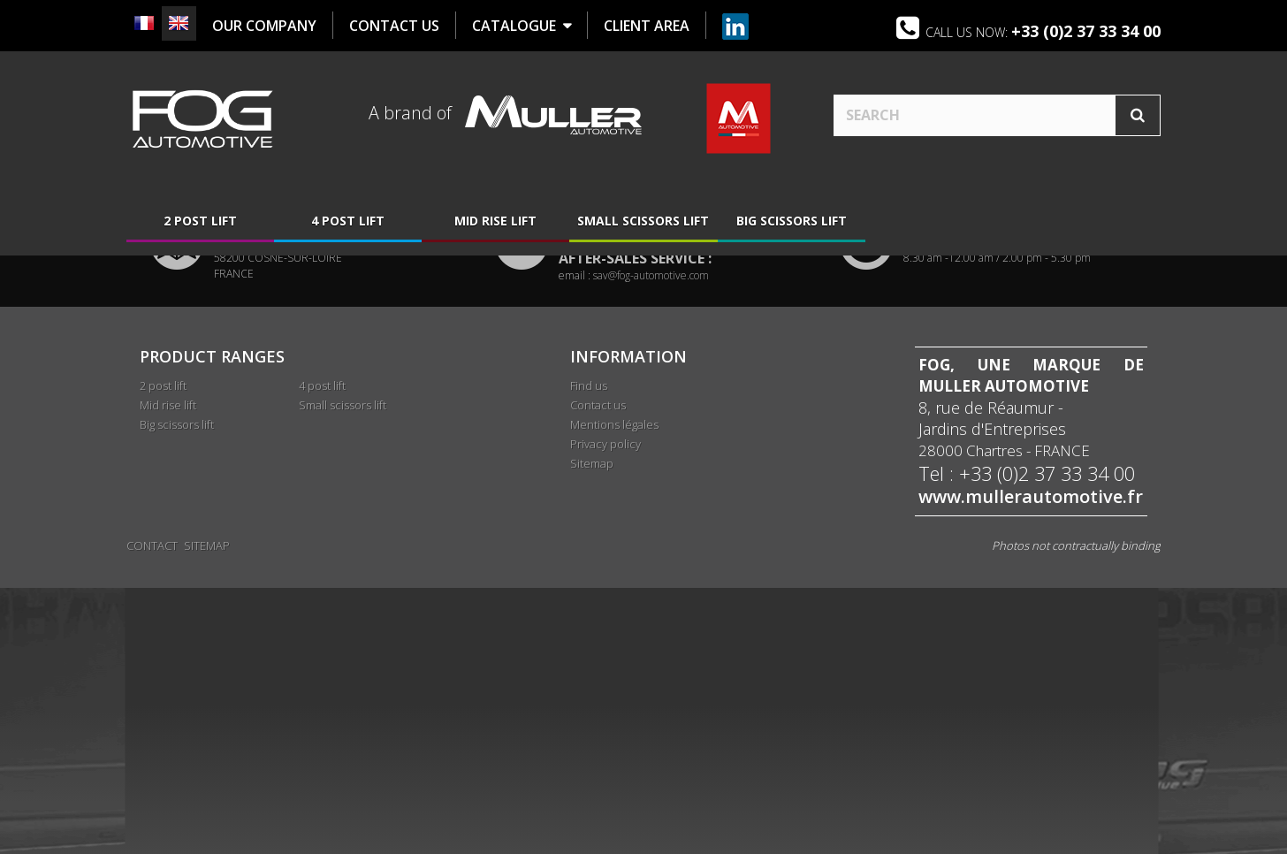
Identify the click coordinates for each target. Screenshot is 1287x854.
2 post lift (200, 223)
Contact (152, 812)
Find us (588, 655)
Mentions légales (614, 694)
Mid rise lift (495, 223)
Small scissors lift (643, 223)
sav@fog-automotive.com (651, 545)
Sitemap (591, 733)
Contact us (598, 674)
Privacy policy (605, 713)
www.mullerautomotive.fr (1030, 766)
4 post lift (348, 223)
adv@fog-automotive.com (652, 511)
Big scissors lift (791, 223)
